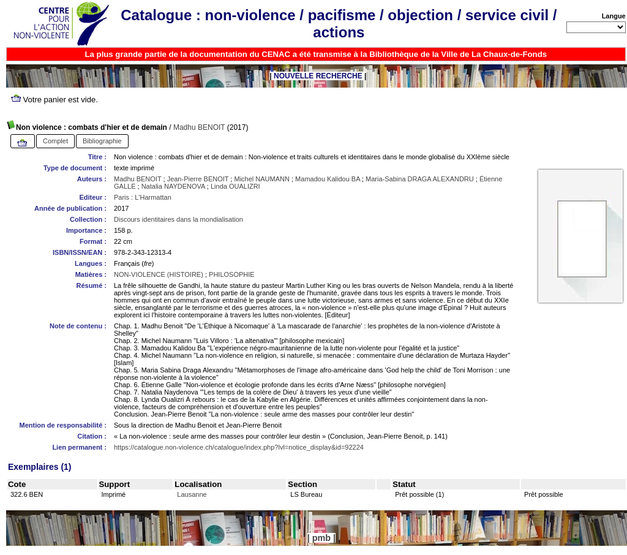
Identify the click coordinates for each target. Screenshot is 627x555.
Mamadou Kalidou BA (327, 179)
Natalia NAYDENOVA (173, 186)
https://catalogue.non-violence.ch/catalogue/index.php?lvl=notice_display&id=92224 (239, 447)
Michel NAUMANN (261, 179)
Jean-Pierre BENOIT (198, 179)
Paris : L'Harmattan (142, 197)
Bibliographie (102, 141)
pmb (321, 538)
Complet (55, 141)
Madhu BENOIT (199, 127)
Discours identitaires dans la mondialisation (178, 219)
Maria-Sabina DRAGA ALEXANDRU (420, 179)
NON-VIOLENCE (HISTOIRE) (158, 274)
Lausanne (191, 494)
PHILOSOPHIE (232, 274)
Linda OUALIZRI (235, 186)
